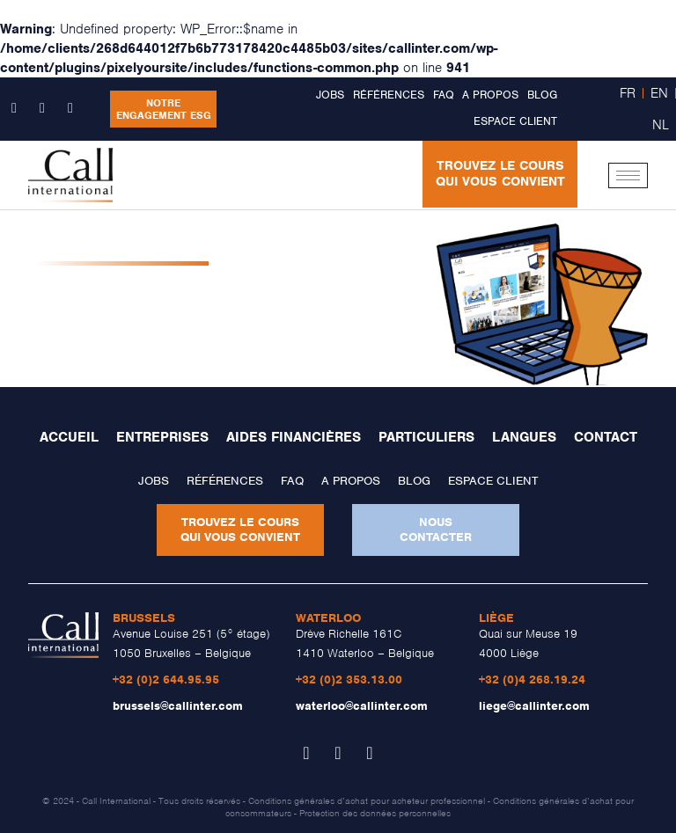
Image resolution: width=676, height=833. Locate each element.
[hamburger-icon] (628, 175)
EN (659, 93)
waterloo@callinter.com (362, 705)
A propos (490, 94)
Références (388, 94)
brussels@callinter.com (178, 705)
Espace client (515, 120)
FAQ (443, 94)
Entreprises (162, 437)
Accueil (69, 437)
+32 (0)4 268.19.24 (532, 679)
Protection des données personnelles (375, 813)
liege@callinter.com (534, 705)
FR (628, 93)
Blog (542, 94)
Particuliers (426, 437)
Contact (605, 437)
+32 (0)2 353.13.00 (349, 679)
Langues (524, 437)
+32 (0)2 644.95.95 (166, 679)
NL (660, 125)
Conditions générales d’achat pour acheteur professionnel (366, 800)
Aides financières (293, 437)
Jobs (330, 94)
